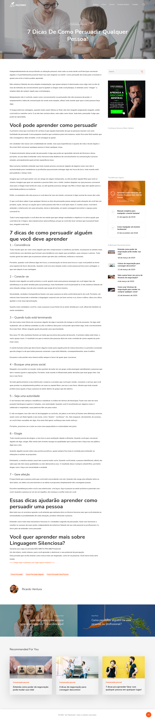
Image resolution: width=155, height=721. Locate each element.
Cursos (111, 4)
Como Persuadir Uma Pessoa (57, 574)
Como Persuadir (17, 574)
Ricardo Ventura (123, 4)
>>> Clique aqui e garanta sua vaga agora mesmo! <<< (32, 562)
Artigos (95, 4)
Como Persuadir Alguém (35, 574)
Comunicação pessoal (77, 24)
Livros (104, 4)
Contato (135, 4)
